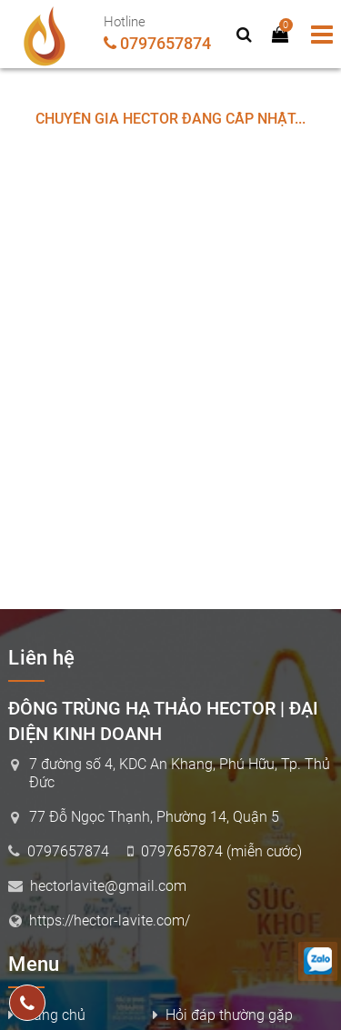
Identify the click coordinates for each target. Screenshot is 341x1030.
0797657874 (165, 43)
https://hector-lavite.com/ (109, 920)
